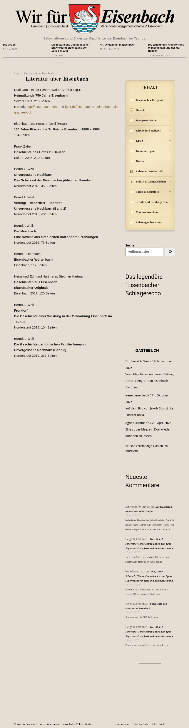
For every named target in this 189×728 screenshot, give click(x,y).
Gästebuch (158, 724)
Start (17, 73)
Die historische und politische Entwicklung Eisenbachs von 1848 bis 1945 (70, 48)
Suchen (131, 245)
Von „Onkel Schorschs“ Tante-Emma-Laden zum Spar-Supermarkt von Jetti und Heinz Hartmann (149, 543)
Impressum (122, 724)
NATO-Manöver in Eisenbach (117, 44)
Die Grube (9, 44)
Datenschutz (141, 724)
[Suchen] (170, 252)
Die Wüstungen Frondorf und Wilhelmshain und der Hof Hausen (166, 48)
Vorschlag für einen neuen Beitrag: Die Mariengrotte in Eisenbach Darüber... (149, 380)
